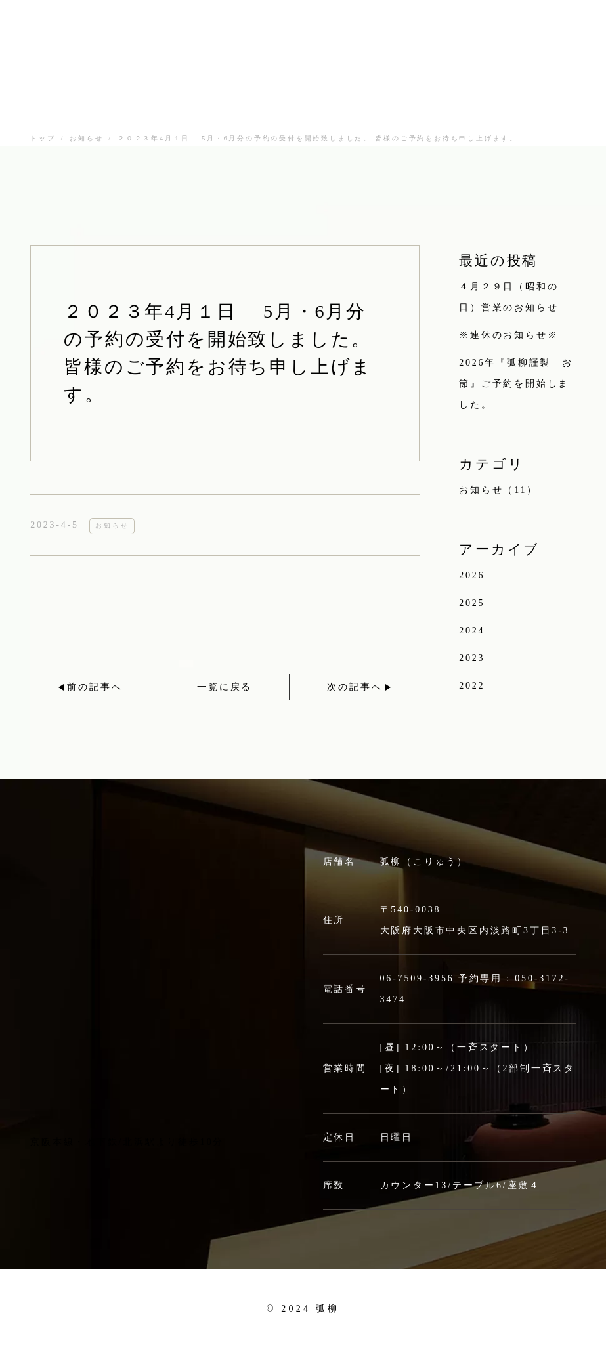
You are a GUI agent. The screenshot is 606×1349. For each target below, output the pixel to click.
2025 (472, 603)
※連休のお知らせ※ (508, 335)
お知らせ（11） (498, 490)
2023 (472, 658)
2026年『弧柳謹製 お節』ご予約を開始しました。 (516, 384)
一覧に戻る (224, 687)
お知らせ (86, 138)
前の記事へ (94, 687)
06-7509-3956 (417, 978)
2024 (472, 630)
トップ (42, 138)
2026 (472, 575)
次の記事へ (354, 687)
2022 (472, 686)
